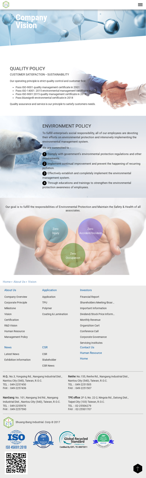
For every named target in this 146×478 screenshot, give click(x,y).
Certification (11, 319)
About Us (19, 281)
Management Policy (16, 336)
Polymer (47, 308)
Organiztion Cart (90, 325)
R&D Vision (10, 325)
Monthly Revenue (90, 319)
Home (7, 281)
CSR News (48, 365)
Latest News (11, 354)
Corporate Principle (15, 302)
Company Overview (15, 296)
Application (49, 296)
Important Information (93, 308)
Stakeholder (49, 359)
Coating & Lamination (55, 314)
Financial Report (89, 296)
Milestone (10, 308)
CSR (44, 354)
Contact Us (87, 347)
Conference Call (89, 331)
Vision (32, 281)
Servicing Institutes (91, 342)
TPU (44, 302)
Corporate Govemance (93, 336)
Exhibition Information (17, 359)
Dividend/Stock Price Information (97, 314)
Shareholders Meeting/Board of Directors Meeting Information (97, 302)
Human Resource (14, 331)
